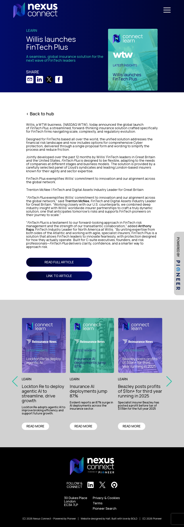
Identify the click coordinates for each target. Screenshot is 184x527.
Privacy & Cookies (106, 498)
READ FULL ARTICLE (59, 262)
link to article (59, 276)
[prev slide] (16, 381)
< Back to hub (40, 113)
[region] (45, 411)
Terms (97, 503)
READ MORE (35, 426)
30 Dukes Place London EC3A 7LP (75, 501)
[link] (29, 79)
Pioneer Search (104, 508)
